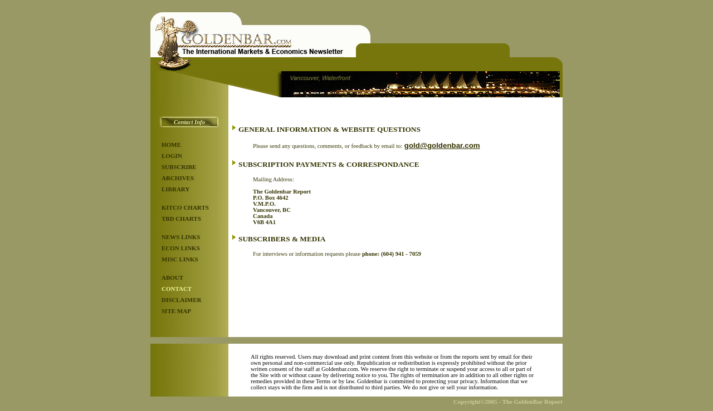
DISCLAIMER (182, 299)
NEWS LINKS (181, 237)
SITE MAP (176, 311)
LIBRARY (175, 189)
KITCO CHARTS (185, 207)
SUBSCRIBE (179, 167)
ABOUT (172, 277)
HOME (171, 144)
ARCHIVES (178, 178)
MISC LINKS (180, 259)
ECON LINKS (181, 248)
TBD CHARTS (181, 218)
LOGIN (172, 155)
